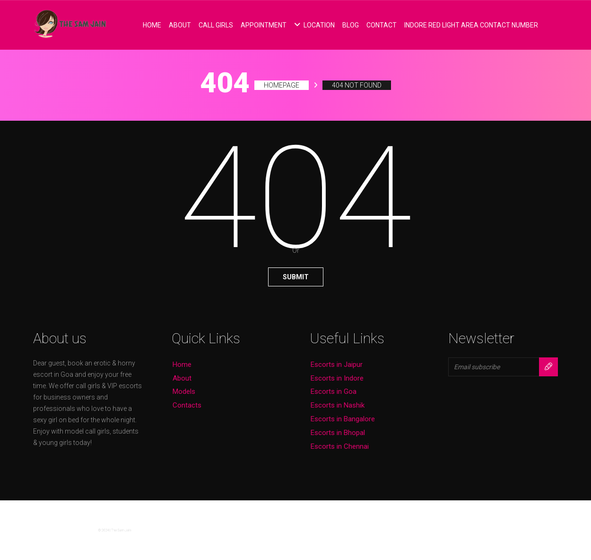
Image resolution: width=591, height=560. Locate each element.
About (180, 25)
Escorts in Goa (333, 391)
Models (184, 391)
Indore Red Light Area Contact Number (471, 25)
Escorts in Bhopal (338, 432)
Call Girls (216, 25)
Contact (381, 25)
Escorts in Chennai (340, 446)
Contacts (187, 405)
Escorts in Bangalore (343, 419)
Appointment (264, 25)
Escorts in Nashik (338, 405)
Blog (350, 25)
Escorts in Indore (337, 378)
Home (152, 25)
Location (314, 25)
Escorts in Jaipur (337, 364)
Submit (296, 277)
